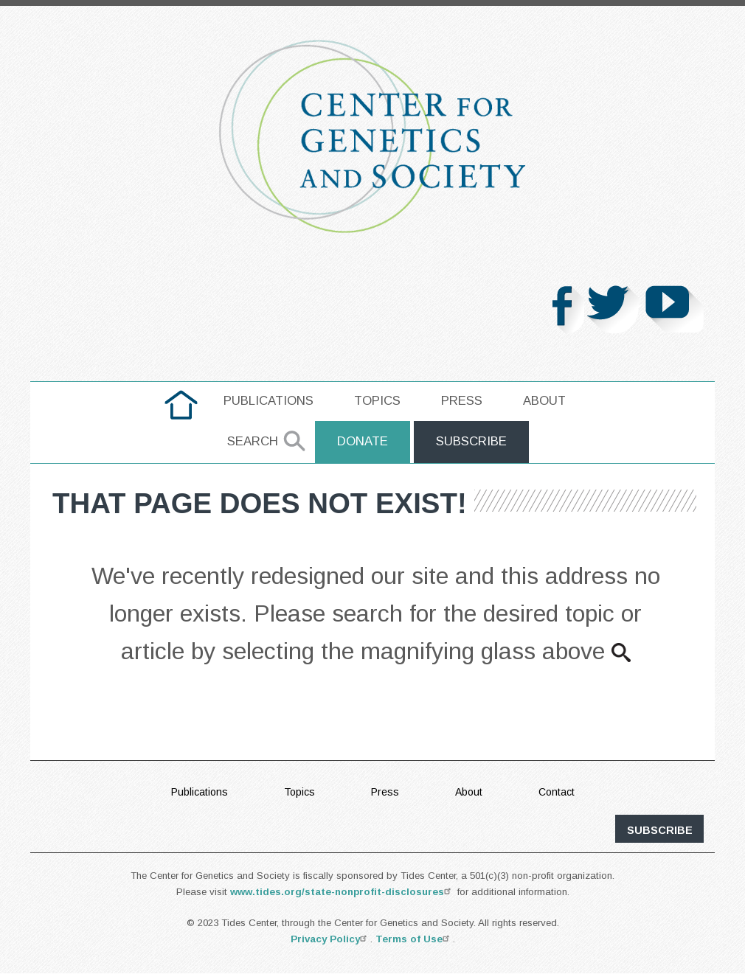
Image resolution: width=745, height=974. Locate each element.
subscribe (660, 830)
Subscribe (471, 441)
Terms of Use (414, 939)
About (544, 401)
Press (461, 401)
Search (252, 441)
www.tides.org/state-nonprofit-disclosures (342, 891)
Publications (268, 401)
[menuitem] (181, 405)
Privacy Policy (330, 939)
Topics (377, 401)
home (181, 401)
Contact (556, 792)
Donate (362, 441)
